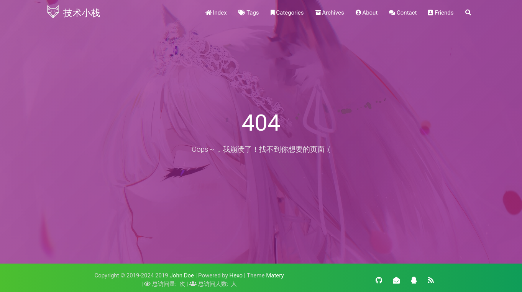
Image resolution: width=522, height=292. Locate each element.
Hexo (236, 275)
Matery (275, 275)
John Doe (182, 275)
